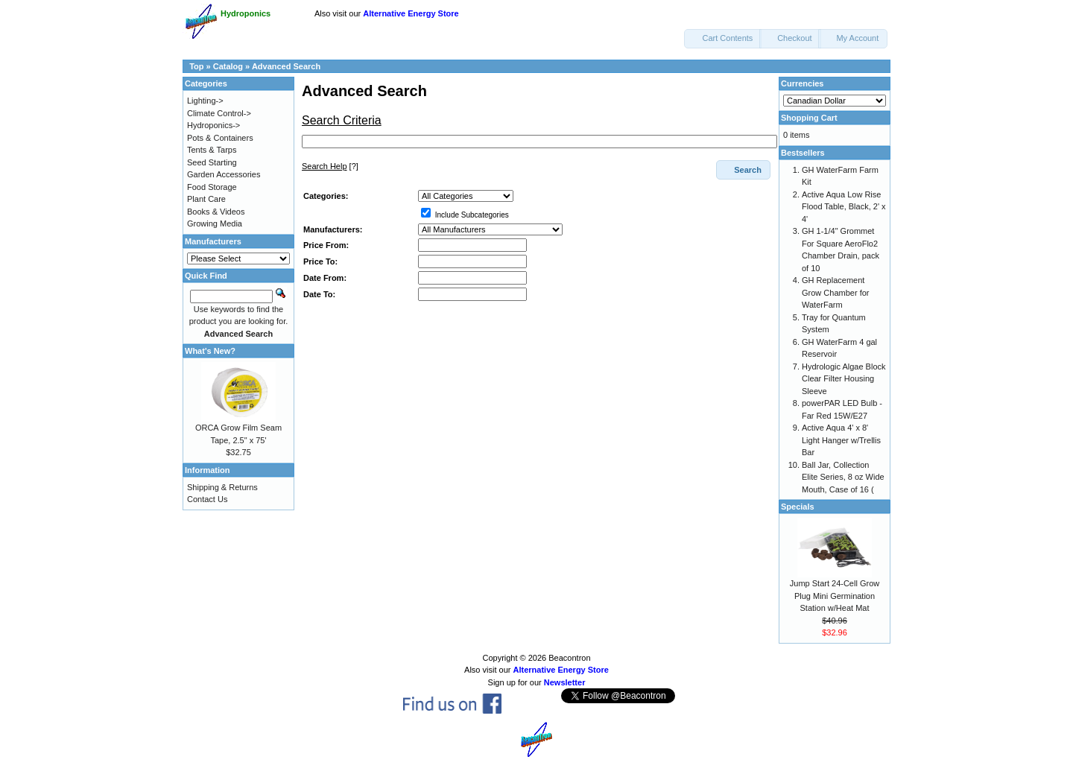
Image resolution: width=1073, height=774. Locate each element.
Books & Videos (215, 211)
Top (196, 66)
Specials (797, 506)
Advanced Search (286, 66)
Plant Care (206, 198)
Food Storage (212, 187)
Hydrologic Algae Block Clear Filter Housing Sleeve (844, 379)
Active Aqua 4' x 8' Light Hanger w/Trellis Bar (841, 440)
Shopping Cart (809, 117)
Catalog (228, 66)
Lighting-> (205, 100)
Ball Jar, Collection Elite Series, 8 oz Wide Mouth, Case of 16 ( (843, 477)
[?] (330, 166)
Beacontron (569, 657)
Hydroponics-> (213, 125)
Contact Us (207, 499)
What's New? (210, 350)
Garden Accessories (223, 174)
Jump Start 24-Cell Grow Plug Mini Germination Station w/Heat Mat (834, 595)
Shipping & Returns (222, 487)
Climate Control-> (219, 113)
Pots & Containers (220, 137)
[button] (723, 38)
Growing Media (214, 223)
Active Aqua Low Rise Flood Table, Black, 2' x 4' (844, 206)
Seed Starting (212, 162)
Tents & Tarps (211, 149)
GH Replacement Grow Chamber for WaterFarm (835, 292)
